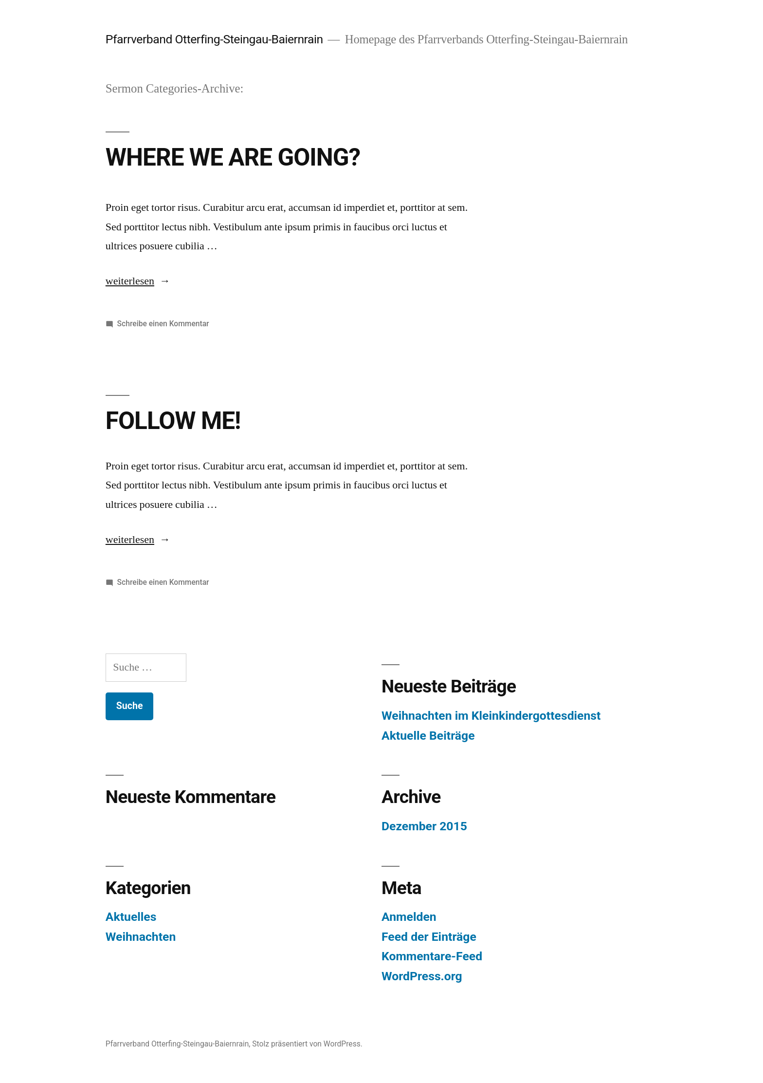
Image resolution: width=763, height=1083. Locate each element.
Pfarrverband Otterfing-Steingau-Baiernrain (214, 39)
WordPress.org (422, 976)
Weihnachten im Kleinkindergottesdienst (491, 716)
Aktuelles (131, 917)
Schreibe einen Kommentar (163, 323)
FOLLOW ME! (173, 421)
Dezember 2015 (424, 826)
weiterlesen (130, 281)
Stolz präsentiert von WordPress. (307, 1043)
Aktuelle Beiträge (428, 735)
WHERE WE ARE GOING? (233, 157)
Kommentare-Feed (432, 956)
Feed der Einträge (429, 937)
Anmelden (409, 917)
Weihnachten (141, 937)
